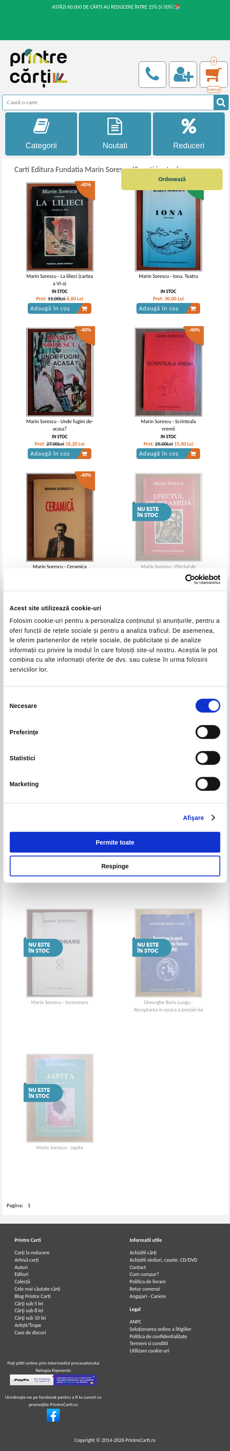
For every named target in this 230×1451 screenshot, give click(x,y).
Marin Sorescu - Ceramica (60, 567)
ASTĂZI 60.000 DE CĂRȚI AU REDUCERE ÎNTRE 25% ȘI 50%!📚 (116, 7)
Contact (138, 1267)
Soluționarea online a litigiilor (160, 1329)
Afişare (193, 817)
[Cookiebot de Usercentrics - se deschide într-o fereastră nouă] (182, 579)
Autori (21, 1267)
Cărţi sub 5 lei (29, 1304)
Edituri (22, 1274)
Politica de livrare (148, 1282)
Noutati (115, 134)
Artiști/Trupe (28, 1325)
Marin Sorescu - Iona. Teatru (168, 276)
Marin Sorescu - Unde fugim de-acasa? (60, 425)
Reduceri (189, 134)
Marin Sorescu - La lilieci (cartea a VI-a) (59, 280)
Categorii (41, 134)
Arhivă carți (27, 1260)
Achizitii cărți (143, 1253)
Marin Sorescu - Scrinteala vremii (168, 425)
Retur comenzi (145, 1289)
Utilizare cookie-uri (149, 1351)
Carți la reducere (32, 1253)
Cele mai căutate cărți (37, 1289)
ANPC (135, 1322)
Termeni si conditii (149, 1343)
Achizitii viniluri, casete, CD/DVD (163, 1260)
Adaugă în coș (58, 308)
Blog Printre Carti (33, 1296)
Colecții (22, 1282)
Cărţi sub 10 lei (30, 1318)
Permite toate (115, 842)
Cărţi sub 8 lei (29, 1310)
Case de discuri (30, 1333)
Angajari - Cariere (148, 1296)
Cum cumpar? (144, 1274)
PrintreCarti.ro (140, 1440)
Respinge (115, 866)
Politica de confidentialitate (158, 1336)
